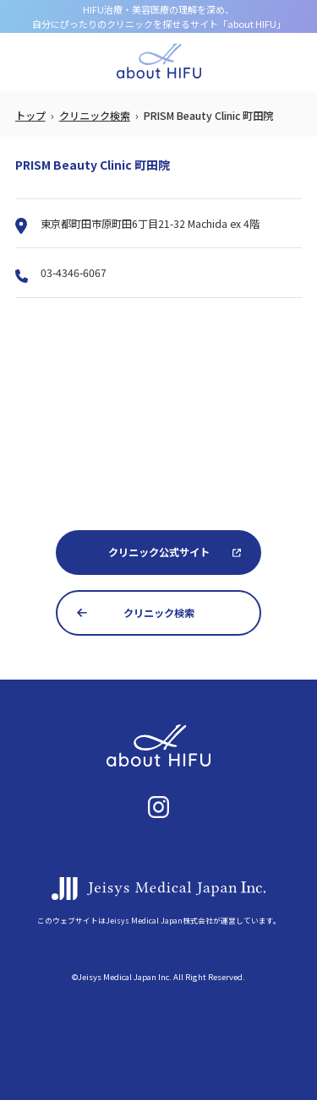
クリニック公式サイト (159, 552)
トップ (30, 115)
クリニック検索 (94, 115)
